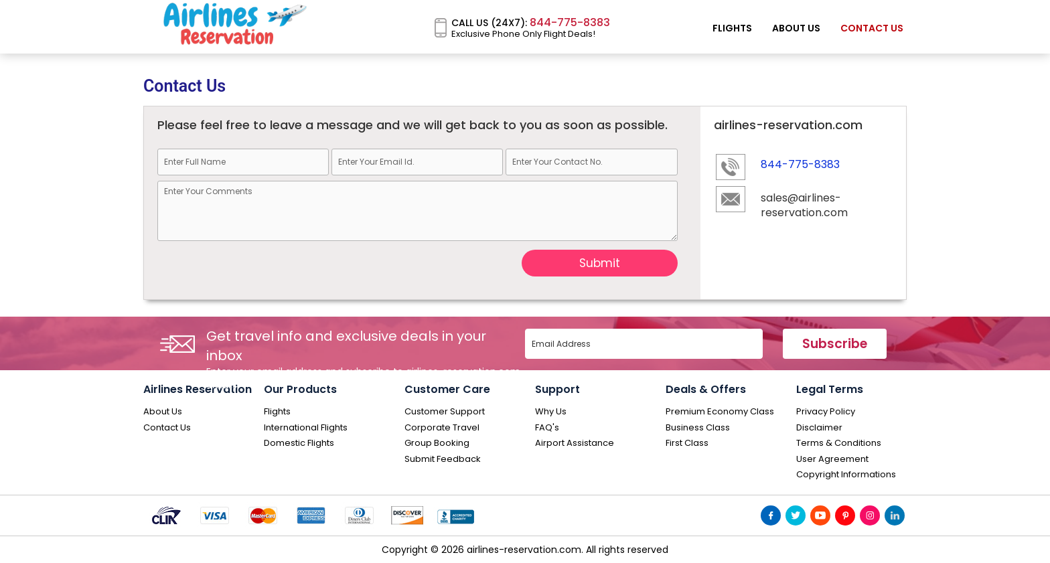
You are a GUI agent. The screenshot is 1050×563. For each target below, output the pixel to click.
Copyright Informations (846, 475)
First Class (687, 443)
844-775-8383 (568, 22)
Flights (732, 28)
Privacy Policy (825, 412)
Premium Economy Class (720, 412)
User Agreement (832, 459)
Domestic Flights (299, 443)
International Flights (306, 428)
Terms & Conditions (838, 443)
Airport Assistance (574, 443)
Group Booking (436, 443)
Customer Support (444, 412)
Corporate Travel (441, 428)
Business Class (698, 428)
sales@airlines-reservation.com (804, 205)
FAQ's (547, 428)
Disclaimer (819, 428)
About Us (796, 28)
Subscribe (834, 344)
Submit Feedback (442, 459)
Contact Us (871, 28)
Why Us (551, 412)
